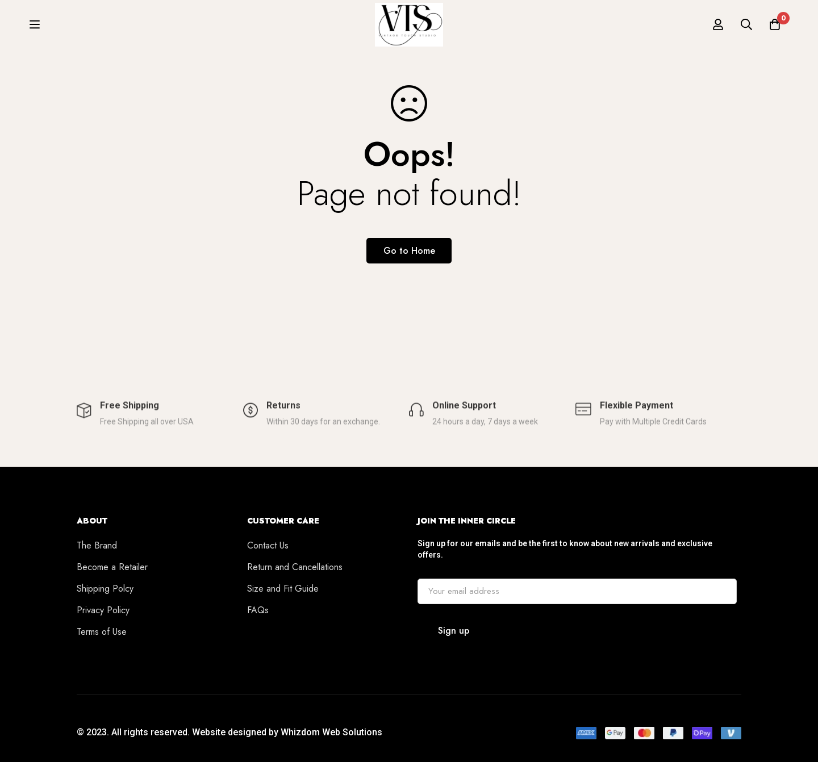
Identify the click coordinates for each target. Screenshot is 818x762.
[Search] (746, 29)
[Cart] (775, 29)
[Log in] (718, 29)
